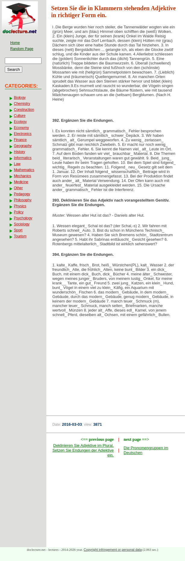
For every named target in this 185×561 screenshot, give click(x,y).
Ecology (20, 122)
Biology (20, 98)
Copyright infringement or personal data (113, 549)
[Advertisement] (115, 370)
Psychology (23, 218)
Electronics (23, 134)
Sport (18, 230)
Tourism (20, 236)
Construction (24, 110)
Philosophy (23, 200)
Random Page (21, 49)
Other (18, 188)
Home (15, 43)
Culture (20, 116)
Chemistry (22, 104)
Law (17, 164)
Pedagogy (22, 194)
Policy (18, 212)
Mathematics (24, 170)
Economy (21, 128)
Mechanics (22, 176)
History (19, 152)
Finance (20, 140)
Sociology (21, 224)
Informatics (23, 158)
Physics (20, 206)
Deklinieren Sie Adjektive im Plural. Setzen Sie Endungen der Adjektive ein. (83, 450)
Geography (23, 146)
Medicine (21, 182)
